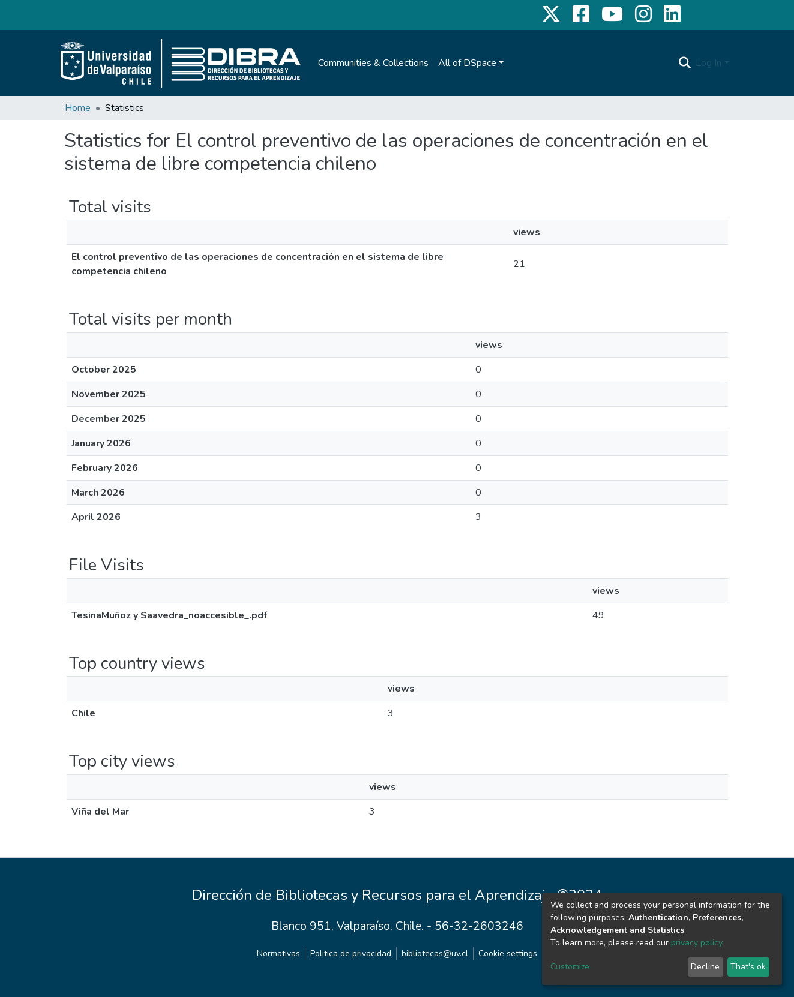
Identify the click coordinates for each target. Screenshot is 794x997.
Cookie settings (507, 953)
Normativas (278, 953)
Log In (708, 63)
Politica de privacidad (350, 953)
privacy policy (696, 942)
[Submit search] (684, 63)
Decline (705, 966)
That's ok (748, 966)
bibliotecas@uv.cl (435, 953)
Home (78, 108)
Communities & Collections (373, 63)
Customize (569, 966)
